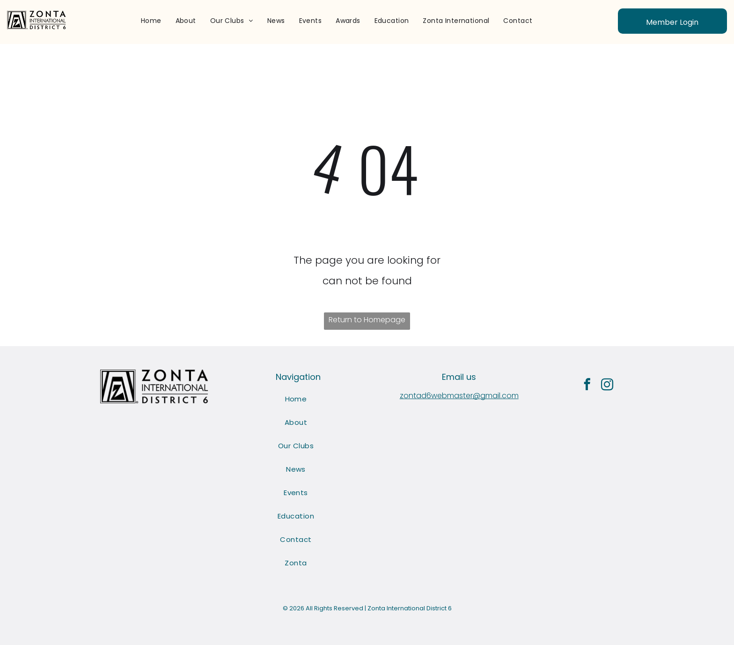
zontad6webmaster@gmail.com (459, 395)
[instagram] (607, 386)
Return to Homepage (367, 319)
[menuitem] (151, 20)
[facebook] (587, 386)
